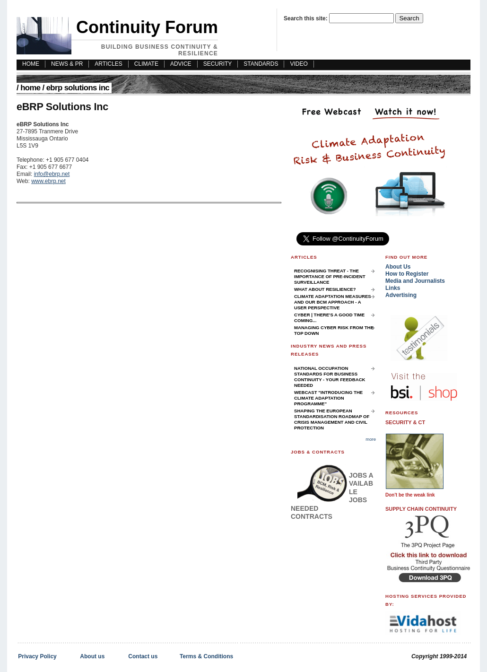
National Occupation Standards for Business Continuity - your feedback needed (329, 377)
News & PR (67, 64)
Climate (146, 64)
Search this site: (306, 18)
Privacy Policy (37, 656)
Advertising (401, 295)
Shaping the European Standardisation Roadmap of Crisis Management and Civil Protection (331, 419)
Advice (180, 64)
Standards (261, 64)
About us (92, 656)
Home (30, 87)
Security (217, 64)
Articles (108, 64)
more (370, 439)
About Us (397, 266)
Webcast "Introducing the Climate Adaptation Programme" (328, 398)
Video (298, 64)
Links (392, 288)
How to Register (406, 274)
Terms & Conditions (206, 656)
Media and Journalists (415, 281)
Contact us (142, 656)
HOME (30, 64)
